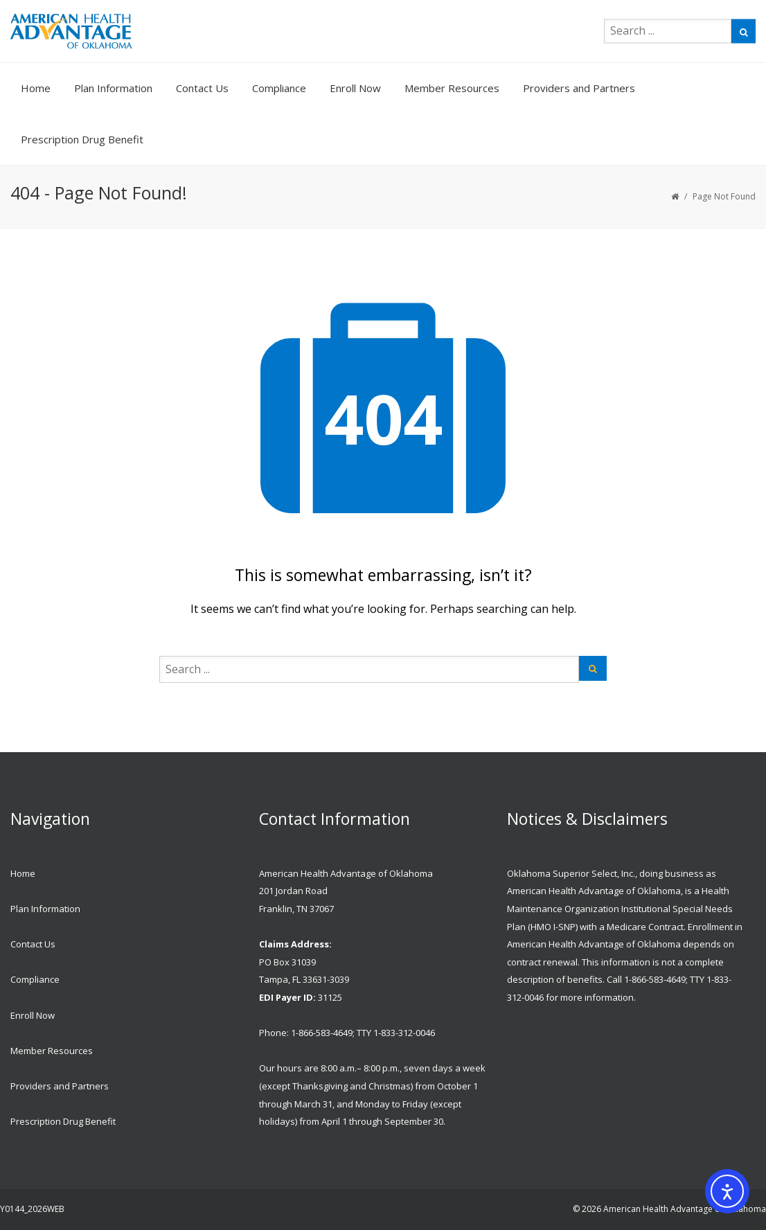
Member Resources (451, 88)
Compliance (279, 88)
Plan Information (113, 88)
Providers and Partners (579, 88)
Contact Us (202, 88)
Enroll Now (355, 88)
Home (36, 88)
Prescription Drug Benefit (82, 139)
